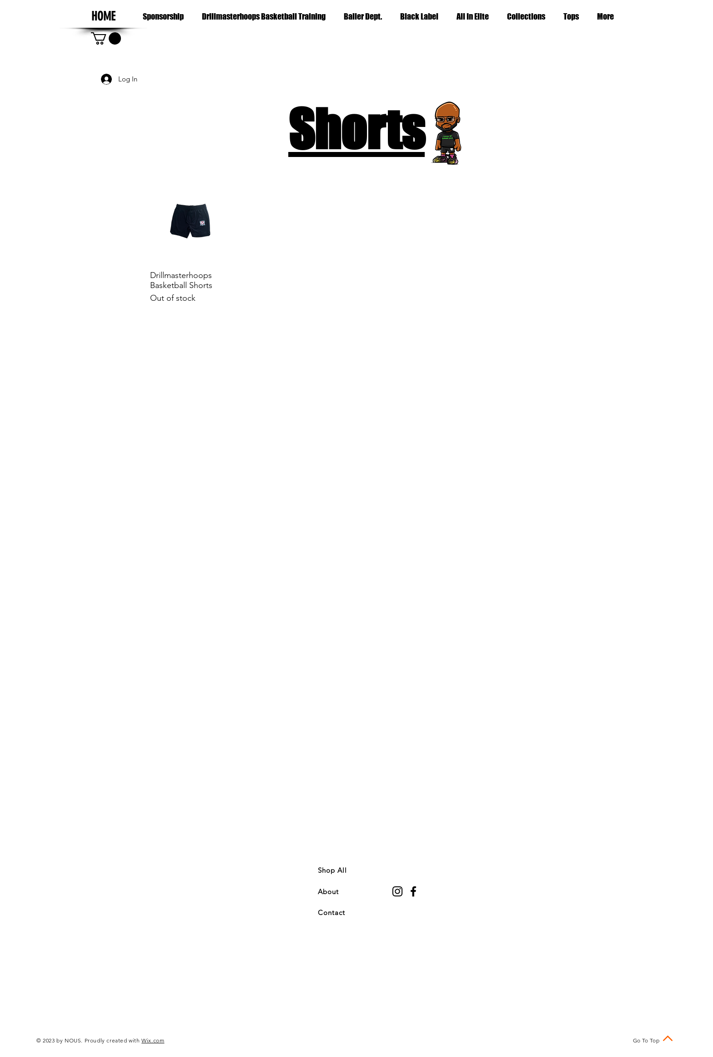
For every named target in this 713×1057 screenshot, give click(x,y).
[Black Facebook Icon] (413, 891)
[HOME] (103, 17)
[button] (526, 16)
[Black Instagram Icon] (397, 891)
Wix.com (152, 1040)
